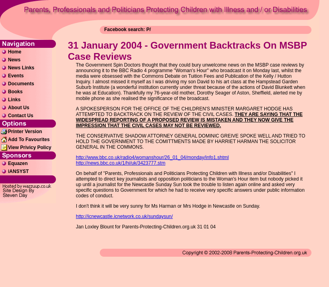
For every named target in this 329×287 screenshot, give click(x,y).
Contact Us (20, 115)
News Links (21, 68)
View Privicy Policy (30, 147)
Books (15, 91)
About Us (18, 107)
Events (16, 76)
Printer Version (25, 131)
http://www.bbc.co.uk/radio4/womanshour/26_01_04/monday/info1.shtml (152, 157)
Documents (21, 83)
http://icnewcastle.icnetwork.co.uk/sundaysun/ (124, 216)
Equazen (18, 163)
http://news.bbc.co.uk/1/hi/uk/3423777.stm (120, 163)
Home (14, 52)
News (14, 60)
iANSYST (18, 171)
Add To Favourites (29, 139)
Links (14, 99)
